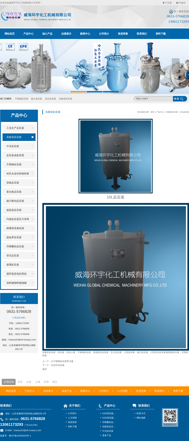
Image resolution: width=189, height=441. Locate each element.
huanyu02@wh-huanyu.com (22, 339)
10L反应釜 (184, 112)
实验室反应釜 (65, 98)
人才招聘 (122, 391)
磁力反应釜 (36, 98)
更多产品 (106, 435)
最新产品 (67, 391)
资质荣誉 (123, 33)
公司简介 (104, 33)
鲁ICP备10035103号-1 (20, 435)
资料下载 (161, 33)
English (182, 2)
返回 (44, 369)
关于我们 (71, 405)
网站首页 (10, 33)
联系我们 (142, 33)
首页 (152, 112)
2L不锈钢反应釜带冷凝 (62, 361)
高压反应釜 (50, 98)
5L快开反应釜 (58, 365)
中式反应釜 (107, 431)
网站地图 (141, 417)
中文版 (168, 2)
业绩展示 (66, 33)
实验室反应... (108, 426)
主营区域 (9, 382)
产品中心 (28, 33)
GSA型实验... (108, 413)
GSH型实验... (109, 417)
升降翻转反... (108, 422)
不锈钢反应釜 (21, 98)
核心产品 (47, 33)
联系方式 (141, 413)
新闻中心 (85, 33)
